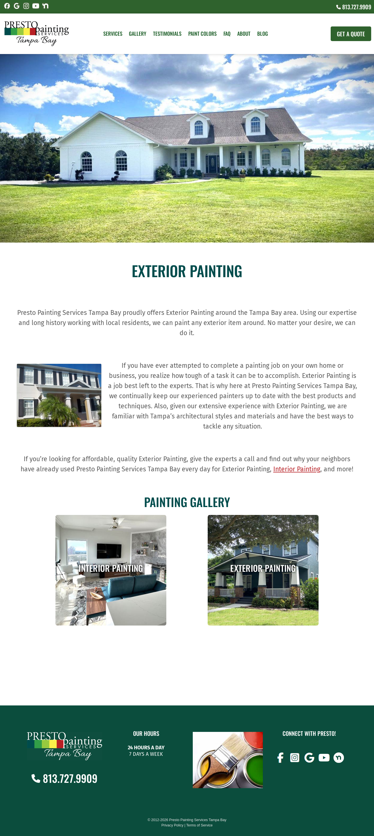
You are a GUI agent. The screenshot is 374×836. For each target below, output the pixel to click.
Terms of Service (199, 825)
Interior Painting (296, 469)
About (243, 33)
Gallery (137, 33)
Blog (262, 33)
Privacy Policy (172, 825)
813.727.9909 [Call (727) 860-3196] (353, 7)
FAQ (226, 33)
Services (112, 33)
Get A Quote (351, 34)
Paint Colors (202, 33)
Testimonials (167, 33)
